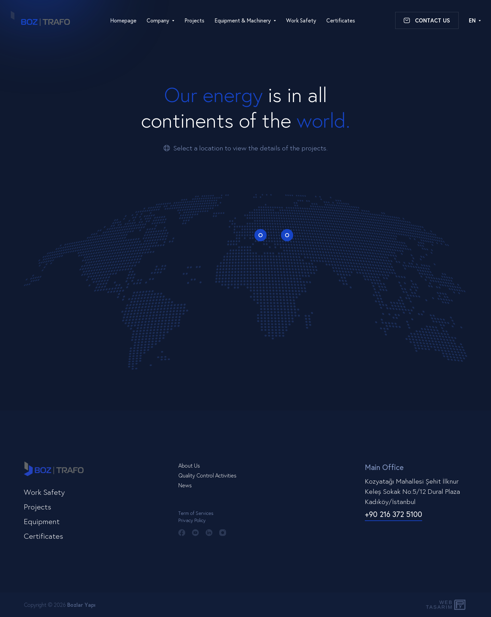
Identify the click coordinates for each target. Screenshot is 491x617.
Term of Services (195, 513)
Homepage (123, 20)
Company (158, 20)
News (185, 485)
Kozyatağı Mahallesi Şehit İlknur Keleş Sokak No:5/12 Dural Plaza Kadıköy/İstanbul (412, 491)
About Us (189, 465)
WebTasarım (438, 605)
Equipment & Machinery (242, 20)
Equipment (42, 521)
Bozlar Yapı (81, 604)
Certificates (340, 20)
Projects (194, 20)
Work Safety (301, 20)
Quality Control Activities (207, 475)
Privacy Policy (192, 520)
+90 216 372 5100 (393, 514)
